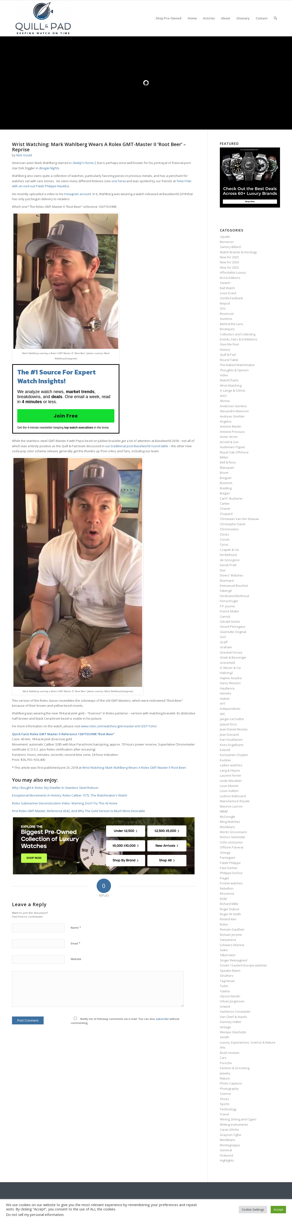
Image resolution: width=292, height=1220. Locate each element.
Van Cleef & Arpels (233, 1017)
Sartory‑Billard (230, 247)
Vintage (225, 1027)
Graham (226, 647)
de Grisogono (230, 560)
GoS (223, 637)
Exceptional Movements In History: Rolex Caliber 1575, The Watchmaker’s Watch (69, 795)
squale (225, 236)
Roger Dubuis (229, 909)
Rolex (224, 924)
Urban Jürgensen (232, 1001)
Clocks (224, 534)
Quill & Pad (228, 354)
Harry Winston (230, 683)
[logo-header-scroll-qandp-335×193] (43, 18)
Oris (223, 308)
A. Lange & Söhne (232, 390)
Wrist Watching (230, 385)
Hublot (224, 698)
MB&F (224, 811)
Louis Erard (228, 293)
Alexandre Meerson (234, 411)
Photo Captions (231, 1083)
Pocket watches (231, 883)
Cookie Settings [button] (253, 1209)
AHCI (223, 396)
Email (75, 943)
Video (224, 375)
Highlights (227, 1160)
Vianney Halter (230, 1022)
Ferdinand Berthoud (234, 596)
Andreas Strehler (232, 416)
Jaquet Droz (228, 724)
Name (76, 927)
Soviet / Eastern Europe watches (243, 965)
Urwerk (225, 1006)
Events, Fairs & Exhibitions (238, 339)
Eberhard (227, 580)
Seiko (224, 950)
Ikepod (225, 303)
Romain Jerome (231, 934)
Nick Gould (24, 155)
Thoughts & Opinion (234, 370)
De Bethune (228, 555)
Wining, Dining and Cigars (238, 1119)
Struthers (227, 975)
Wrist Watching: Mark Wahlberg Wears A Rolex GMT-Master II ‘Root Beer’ (134, 767)
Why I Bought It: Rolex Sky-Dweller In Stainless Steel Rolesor (55, 787)
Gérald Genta (230, 621)
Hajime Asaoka (231, 678)
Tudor (224, 986)
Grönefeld (227, 663)
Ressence (227, 893)
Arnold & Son (229, 442)
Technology (228, 1109)
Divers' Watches (231, 575)
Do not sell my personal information (35, 1214)
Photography (229, 1088)
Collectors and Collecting (237, 334)
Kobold (225, 750)
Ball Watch (227, 288)
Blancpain (227, 467)
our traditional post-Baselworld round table (136, 446)
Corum (224, 539)
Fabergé (226, 590)
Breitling (226, 488)
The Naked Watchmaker (237, 365)
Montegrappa (230, 1145)
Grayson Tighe (230, 1135)
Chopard (226, 514)
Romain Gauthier (232, 929)
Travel (224, 1114)
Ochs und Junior (231, 842)
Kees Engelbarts (232, 745)
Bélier (224, 457)
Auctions (226, 318)
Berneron (227, 242)
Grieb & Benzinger (233, 657)
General (226, 1150)
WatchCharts (229, 380)
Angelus (226, 421)
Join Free (66, 415)
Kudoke (225, 760)
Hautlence (227, 688)
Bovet (224, 472)
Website (76, 959)
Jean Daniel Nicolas (234, 729)
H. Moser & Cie (230, 668)
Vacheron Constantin (235, 1011)
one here (118, 181)
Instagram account (77, 194)
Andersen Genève (233, 406)
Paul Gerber (229, 868)
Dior (223, 570)
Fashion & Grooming (234, 1068)
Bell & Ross (228, 462)
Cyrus (224, 544)
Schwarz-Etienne (232, 945)
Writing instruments (234, 1124)
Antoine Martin (230, 426)
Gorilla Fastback (231, 298)
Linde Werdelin (231, 781)
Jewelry (225, 1073)
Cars (223, 1058)
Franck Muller (229, 611)
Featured (226, 1155)
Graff (224, 642)
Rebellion (227, 888)
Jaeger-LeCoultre (232, 719)
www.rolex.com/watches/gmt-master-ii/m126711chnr (119, 726)
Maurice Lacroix (231, 806)
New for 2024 (229, 262)
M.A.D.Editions (230, 278)
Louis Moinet (229, 786)
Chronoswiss (229, 529)
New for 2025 (229, 257)
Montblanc (227, 827)
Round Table (229, 360)
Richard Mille (229, 904)
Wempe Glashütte (233, 1032)
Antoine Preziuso (232, 431)
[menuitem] (168, 18)
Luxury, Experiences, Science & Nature (247, 1042)
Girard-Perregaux (232, 626)
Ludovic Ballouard (233, 796)
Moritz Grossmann (233, 832)
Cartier (225, 503)
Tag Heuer (227, 981)
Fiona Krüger (229, 601)
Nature (225, 1078)
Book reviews (229, 1053)
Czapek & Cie (229, 550)
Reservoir (227, 313)
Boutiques (227, 329)
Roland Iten (228, 919)
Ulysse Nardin (230, 996)
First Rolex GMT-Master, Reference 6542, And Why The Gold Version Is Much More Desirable (78, 811)
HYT (222, 703)
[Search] (275, 18)
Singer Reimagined (233, 960)
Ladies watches (231, 765)
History (225, 349)
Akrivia (225, 401)
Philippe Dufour (231, 873)
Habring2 (226, 673)
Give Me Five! (229, 344)
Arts (223, 1047)
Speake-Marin (230, 970)
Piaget (224, 878)
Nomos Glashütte (232, 837)
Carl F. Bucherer (231, 498)
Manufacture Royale (235, 801)
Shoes (224, 1099)
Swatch (225, 283)
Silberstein (227, 955)
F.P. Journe (227, 606)
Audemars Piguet (232, 447)
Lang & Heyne (230, 770)
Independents (230, 708)
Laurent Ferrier (230, 775)
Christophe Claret (232, 524)
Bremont (226, 483)
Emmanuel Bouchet (234, 585)
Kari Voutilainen (231, 739)
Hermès (225, 693)
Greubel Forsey (231, 652)
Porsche (226, 1063)
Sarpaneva (228, 940)
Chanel (225, 508)
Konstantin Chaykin (234, 755)
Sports (224, 1104)
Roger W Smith (230, 914)
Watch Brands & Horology (238, 252)
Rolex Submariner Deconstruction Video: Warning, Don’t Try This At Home (64, 803)
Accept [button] (278, 1209)
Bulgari (225, 493)
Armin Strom (229, 437)
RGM (223, 899)
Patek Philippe (230, 863)
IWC (222, 714)
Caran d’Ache (229, 1129)
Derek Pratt (228, 565)
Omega (225, 852)
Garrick (225, 616)
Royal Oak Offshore (234, 452)
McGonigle (227, 816)
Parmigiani (227, 857)
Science (225, 1093)
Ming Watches (230, 821)
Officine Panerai (231, 847)
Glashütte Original (233, 632)
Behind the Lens (231, 324)
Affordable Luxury (233, 272)
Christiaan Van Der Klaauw (239, 519)
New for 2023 (229, 267)
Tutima (225, 991)
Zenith (224, 1037)
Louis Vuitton (229, 791)
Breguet (225, 478)
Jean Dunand (229, 734)
